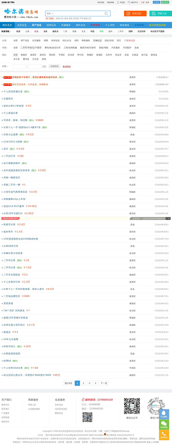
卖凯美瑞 (8, 303)
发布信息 (131, 40)
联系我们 (5, 409)
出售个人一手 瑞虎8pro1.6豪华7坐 (22, 127)
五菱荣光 (8, 98)
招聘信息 (51, 25)
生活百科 (141, 31)
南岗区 (24, 55)
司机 (92, 31)
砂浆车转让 (10, 346)
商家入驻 (32, 405)
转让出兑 (67, 40)
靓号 (111, 31)
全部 (15, 40)
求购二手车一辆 (12, 184)
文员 (83, 31)
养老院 (76, 18)
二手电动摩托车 (12, 296)
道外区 (43, 55)
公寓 (27, 31)
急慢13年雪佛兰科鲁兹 (16, 318)
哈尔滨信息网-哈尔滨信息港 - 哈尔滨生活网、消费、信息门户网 (86, 431)
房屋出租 (60, 18)
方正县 (35, 59)
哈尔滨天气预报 (157, 31)
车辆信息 (97, 40)
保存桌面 (100, 2)
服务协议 (5, 405)
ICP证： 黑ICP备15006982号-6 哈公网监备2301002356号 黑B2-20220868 (70, 435)
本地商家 (139, 25)
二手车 (121, 31)
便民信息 (80, 25)
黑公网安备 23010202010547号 (119, 435)
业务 (45, 31)
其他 (136, 47)
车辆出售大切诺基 (13, 253)
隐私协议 (5, 421)
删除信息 (59, 413)
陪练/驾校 (103, 47)
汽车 (101, 31)
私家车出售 (10, 224)
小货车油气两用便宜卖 (15, 192)
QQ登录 (157, 2)
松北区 (71, 55)
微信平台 (134, 2)
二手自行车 (10, 156)
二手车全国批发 (12, 274)
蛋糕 (71, 18)
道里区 (33, 55)
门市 (65, 31)
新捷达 (7, 332)
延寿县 (154, 55)
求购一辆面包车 (12, 177)
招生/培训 (109, 40)
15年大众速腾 (11, 339)
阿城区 (90, 55)
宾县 (127, 55)
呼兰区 (80, 55)
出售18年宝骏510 (13, 213)
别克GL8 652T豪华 (14, 206)
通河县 (26, 59)
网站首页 (7, 25)
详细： (5, 47)
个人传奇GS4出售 (13, 368)
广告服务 (5, 413)
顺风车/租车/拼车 (88, 47)
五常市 (109, 55)
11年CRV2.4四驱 (13, 141)
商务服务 (124, 25)
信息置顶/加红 (61, 409)
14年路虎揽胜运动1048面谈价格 (21, 239)
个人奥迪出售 (11, 113)
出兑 (36, 31)
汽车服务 (115, 47)
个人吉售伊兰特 (12, 282)
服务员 (55, 31)
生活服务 (36, 40)
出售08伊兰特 (11, 246)
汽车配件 (127, 47)
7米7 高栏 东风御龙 (14, 310)
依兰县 (144, 55)
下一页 (104, 383)
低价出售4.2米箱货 (14, 106)
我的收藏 (110, 2)
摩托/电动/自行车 (53, 47)
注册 (142, 2)
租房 (18, 31)
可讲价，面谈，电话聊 (15, 120)
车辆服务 (66, 25)
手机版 (121, 2)
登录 (147, 2)
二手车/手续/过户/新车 (31, 47)
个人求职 (110, 25)
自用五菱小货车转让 (14, 325)
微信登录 (165, 2)
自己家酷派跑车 (12, 163)
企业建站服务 (34, 409)
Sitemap (125, 431)
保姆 (66, 18)
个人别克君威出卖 (13, 91)
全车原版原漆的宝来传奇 (17, 170)
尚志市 (118, 55)
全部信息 (22, 25)
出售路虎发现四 (12, 353)
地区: (4, 55)
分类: (4, 40)
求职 (76, 40)
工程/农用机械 (70, 47)
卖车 (6, 149)
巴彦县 (135, 55)
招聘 (131, 31)
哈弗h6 (7, 361)
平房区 (62, 55)
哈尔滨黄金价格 (157, 25)
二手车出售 (10, 260)
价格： (5, 66)
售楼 (74, 31)
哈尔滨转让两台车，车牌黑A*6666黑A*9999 (27, 375)
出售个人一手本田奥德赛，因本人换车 (24, 289)
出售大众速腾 (11, 134)
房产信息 (36, 25)
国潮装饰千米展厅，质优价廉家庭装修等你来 (34, 77)
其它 (119, 40)
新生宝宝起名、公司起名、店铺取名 (30, 84)
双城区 (99, 55)
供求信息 (95, 25)
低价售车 (8, 231)
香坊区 (52, 55)
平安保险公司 (85, 18)
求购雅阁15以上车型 (15, 199)
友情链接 (5, 417)
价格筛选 (54, 66)
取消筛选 (67, 66)
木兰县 (16, 59)
